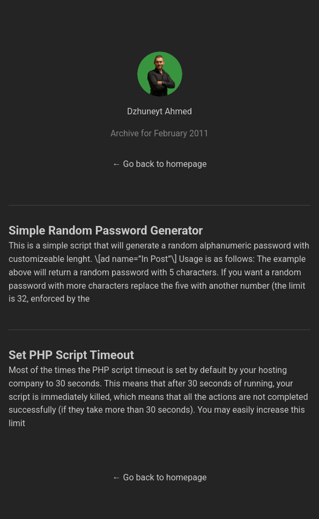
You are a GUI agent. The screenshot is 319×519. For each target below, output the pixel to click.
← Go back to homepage (160, 164)
